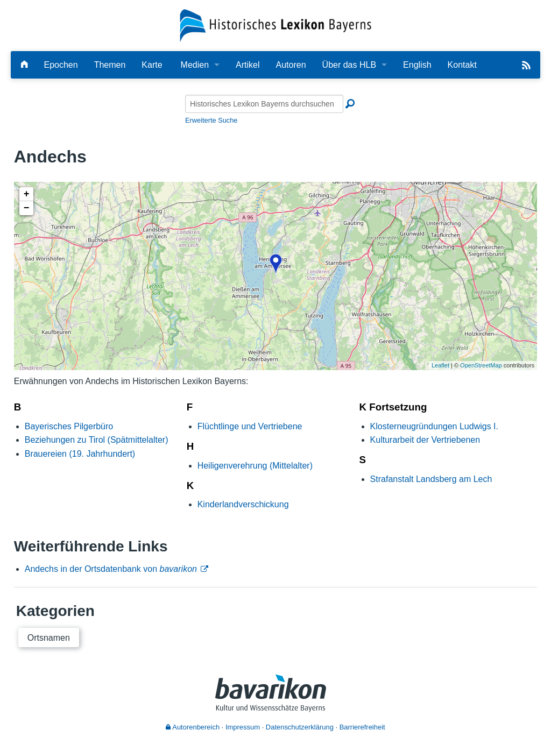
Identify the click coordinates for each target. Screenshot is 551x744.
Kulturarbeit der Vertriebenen (425, 439)
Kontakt (462, 64)
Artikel (247, 64)
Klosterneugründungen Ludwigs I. (434, 426)
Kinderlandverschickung (243, 504)
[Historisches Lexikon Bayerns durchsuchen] (264, 104)
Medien (195, 64)
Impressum (242, 727)
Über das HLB (349, 64)
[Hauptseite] (24, 65)
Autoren (291, 64)
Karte (152, 64)
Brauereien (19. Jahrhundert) (80, 453)
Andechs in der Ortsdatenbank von (111, 568)
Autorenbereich (193, 727)
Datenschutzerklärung (300, 727)
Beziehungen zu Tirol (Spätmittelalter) (96, 439)
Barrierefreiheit (362, 727)
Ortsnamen (48, 637)
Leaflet (440, 365)
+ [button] (27, 194)
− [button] (27, 208)
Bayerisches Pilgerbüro (69, 426)
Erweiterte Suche (211, 120)
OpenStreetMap (481, 365)
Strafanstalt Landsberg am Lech (431, 479)
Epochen (60, 64)
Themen (110, 64)
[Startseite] (275, 25)
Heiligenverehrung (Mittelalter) (255, 465)
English (417, 64)
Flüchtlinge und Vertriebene (249, 426)
